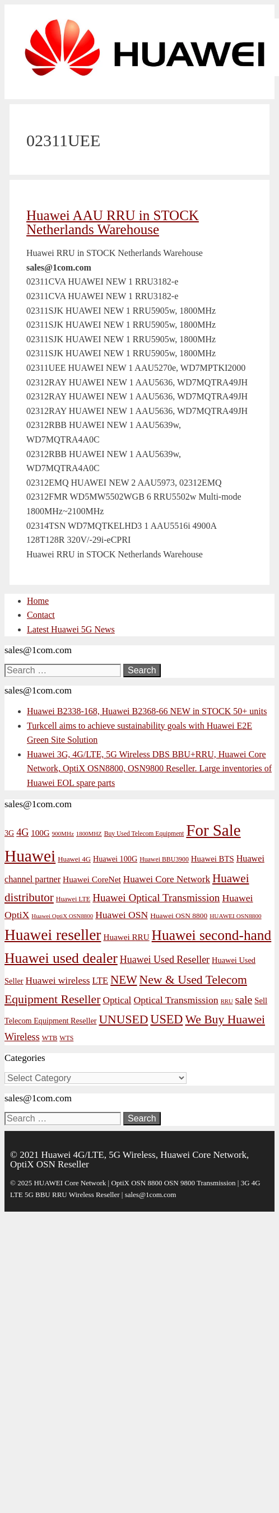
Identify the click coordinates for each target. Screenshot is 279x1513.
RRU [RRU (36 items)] (227, 1001)
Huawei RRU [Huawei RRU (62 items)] (126, 937)
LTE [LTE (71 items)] (100, 980)
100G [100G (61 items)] (40, 832)
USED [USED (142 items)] (166, 1019)
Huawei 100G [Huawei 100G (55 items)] (115, 858)
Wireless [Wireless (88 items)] (22, 1036)
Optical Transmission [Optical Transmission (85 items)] (175, 999)
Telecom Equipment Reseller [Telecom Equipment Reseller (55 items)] (50, 1020)
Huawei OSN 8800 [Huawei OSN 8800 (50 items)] (178, 915)
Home (38, 601)
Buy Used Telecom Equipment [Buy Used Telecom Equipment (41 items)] (144, 833)
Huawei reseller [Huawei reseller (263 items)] (52, 935)
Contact (41, 615)
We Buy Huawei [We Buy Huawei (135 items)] (225, 1019)
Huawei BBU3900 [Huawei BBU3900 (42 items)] (164, 859)
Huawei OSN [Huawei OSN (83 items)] (121, 914)
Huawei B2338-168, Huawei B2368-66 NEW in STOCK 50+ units (147, 711)
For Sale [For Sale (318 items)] (213, 830)
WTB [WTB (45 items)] (50, 1038)
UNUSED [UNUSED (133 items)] (123, 1019)
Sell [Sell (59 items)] (260, 1000)
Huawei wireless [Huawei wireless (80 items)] (58, 980)
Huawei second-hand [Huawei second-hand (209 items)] (212, 935)
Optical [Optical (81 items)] (117, 1000)
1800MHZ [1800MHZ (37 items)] (89, 833)
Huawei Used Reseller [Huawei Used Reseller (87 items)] (165, 959)
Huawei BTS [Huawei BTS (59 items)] (212, 858)
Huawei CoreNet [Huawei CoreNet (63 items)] (92, 879)
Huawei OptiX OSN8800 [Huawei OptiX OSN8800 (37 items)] (62, 916)
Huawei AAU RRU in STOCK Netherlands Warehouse (112, 222)
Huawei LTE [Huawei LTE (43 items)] (73, 899)
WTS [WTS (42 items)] (66, 1038)
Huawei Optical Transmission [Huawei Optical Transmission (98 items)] (156, 898)
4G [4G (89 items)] (22, 832)
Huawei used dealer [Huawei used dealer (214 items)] (61, 958)
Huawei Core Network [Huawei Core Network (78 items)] (166, 879)
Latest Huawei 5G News (71, 629)
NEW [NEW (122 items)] (123, 979)
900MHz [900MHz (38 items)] (63, 833)
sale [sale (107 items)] (244, 999)
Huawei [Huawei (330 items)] (29, 856)
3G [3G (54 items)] (9, 833)
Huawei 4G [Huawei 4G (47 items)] (74, 859)
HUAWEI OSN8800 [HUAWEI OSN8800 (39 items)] (236, 916)
